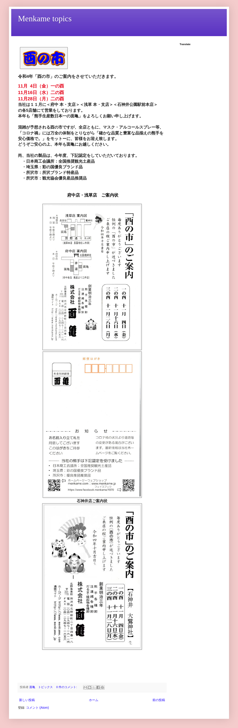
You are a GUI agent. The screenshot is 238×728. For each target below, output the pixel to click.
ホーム (93, 700)
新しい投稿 (27, 700)
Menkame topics (45, 18)
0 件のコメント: (67, 687)
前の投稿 (158, 700)
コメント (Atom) (37, 707)
